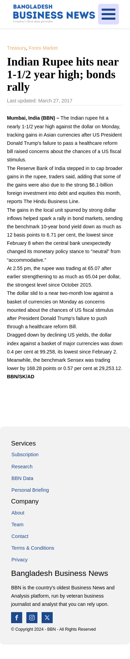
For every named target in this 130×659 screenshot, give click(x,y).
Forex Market (43, 48)
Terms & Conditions (32, 548)
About (17, 513)
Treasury (16, 48)
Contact (19, 536)
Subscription (24, 454)
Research (22, 466)
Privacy (19, 559)
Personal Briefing (30, 490)
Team (17, 524)
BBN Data (22, 478)
